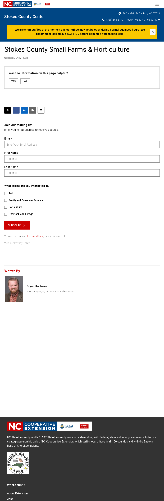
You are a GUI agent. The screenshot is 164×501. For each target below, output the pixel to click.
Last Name (11, 167)
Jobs (10, 499)
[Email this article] (32, 110)
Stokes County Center (24, 16)
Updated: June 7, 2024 (16, 57)
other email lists (34, 236)
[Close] (153, 32)
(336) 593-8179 (112, 19)
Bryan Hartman (36, 286)
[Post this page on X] (7, 110)
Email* (8, 138)
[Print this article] (41, 110)
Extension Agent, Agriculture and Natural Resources (50, 291)
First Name (11, 152)
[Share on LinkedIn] (24, 110)
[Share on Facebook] (16, 110)
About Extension (17, 493)
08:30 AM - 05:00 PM (147, 19)
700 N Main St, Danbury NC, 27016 (139, 13)
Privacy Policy (22, 243)
